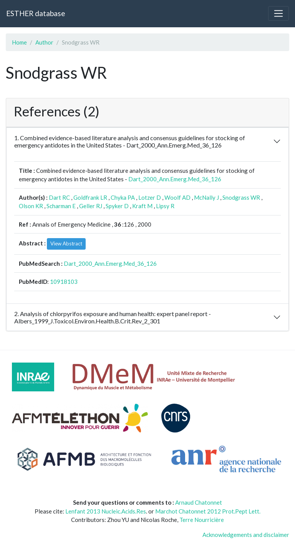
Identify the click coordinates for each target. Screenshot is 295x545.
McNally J (206, 197)
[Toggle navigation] (278, 13)
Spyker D (117, 205)
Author (44, 42)
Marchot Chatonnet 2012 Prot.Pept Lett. (207, 511)
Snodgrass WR (241, 197)
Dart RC (59, 197)
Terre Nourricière (201, 519)
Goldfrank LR (90, 197)
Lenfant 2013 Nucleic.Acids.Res (105, 511)
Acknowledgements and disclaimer (245, 534)
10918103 (64, 281)
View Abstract (66, 243)
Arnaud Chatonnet (198, 502)
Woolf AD (177, 197)
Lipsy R (165, 205)
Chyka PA (123, 197)
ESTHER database (35, 13)
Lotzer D (149, 197)
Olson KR (31, 205)
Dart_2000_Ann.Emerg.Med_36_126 (174, 179)
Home (19, 42)
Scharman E (61, 205)
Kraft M (142, 205)
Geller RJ (90, 205)
